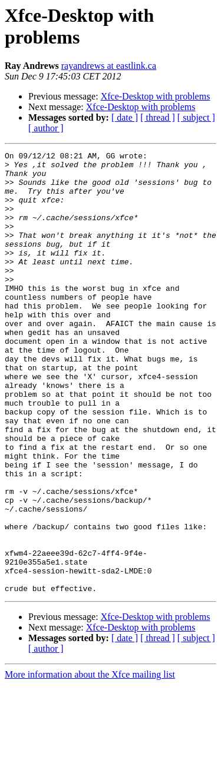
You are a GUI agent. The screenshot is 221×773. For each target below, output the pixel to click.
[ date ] (124, 117)
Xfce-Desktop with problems (155, 96)
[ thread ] (157, 117)
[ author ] (46, 128)
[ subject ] (196, 117)
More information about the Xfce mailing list (90, 763)
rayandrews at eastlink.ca (108, 66)
